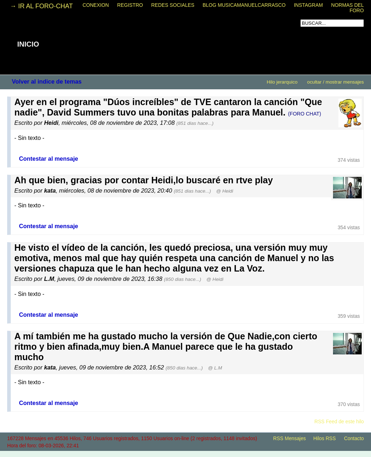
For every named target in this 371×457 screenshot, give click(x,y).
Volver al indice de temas (47, 81)
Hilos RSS (324, 438)
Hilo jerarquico (282, 82)
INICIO (28, 44)
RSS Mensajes (289, 438)
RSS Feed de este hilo (339, 421)
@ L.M (215, 368)
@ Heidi (224, 191)
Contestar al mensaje (48, 158)
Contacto (354, 438)
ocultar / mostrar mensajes (335, 82)
